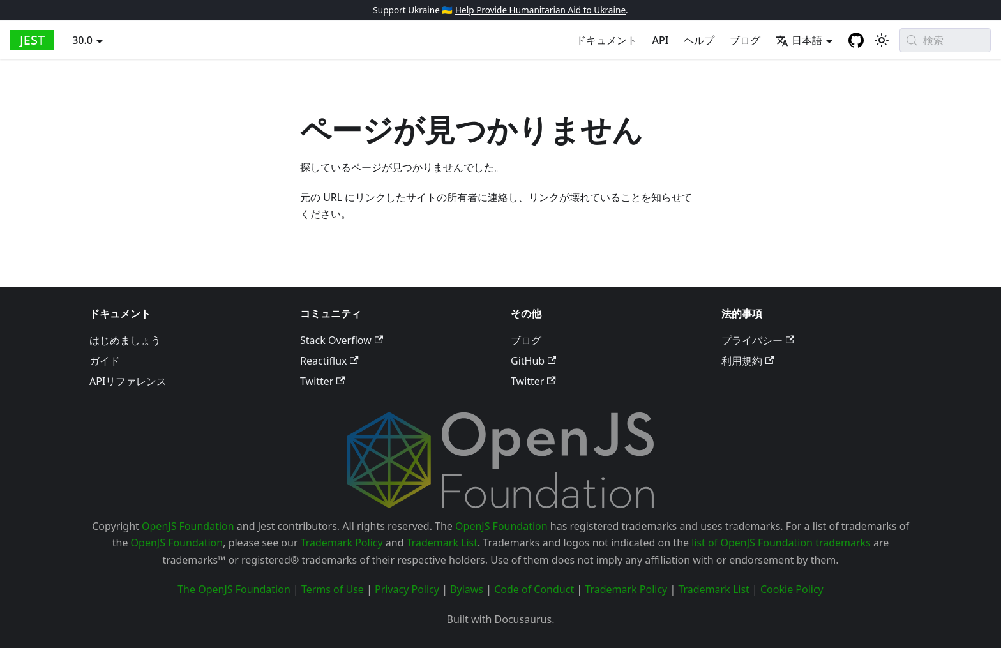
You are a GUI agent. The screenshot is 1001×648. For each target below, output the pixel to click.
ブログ (745, 40)
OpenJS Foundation (188, 526)
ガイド (104, 361)
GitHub (533, 361)
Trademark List (442, 543)
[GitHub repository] (856, 40)
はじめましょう (125, 340)
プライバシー (757, 340)
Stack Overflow (341, 340)
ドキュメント (606, 40)
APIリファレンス (128, 381)
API (660, 40)
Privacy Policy (407, 589)
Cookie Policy (792, 589)
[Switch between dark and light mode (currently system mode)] (881, 40)
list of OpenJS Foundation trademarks (781, 543)
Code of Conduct (534, 589)
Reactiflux (329, 361)
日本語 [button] (799, 40)
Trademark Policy (342, 543)
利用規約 (747, 361)
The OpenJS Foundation (233, 589)
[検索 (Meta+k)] (945, 40)
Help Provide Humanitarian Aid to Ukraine (540, 10)
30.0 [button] (82, 40)
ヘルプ (699, 40)
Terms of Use (332, 589)
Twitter (322, 381)
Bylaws (466, 589)
